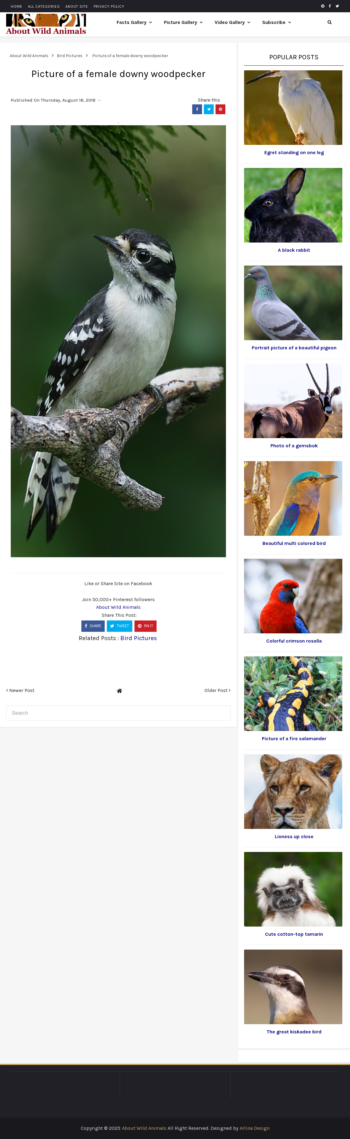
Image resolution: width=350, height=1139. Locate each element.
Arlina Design (255, 1128)
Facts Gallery (131, 22)
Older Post (217, 690)
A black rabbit (294, 250)
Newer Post (20, 690)
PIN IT (145, 626)
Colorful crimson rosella (294, 641)
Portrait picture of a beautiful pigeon (294, 348)
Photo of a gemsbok (294, 446)
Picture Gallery (180, 22)
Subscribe (274, 22)
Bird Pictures (138, 638)
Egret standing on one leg (294, 152)
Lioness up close (294, 836)
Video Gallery (230, 22)
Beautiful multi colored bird (294, 543)
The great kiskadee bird (293, 1032)
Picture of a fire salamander (294, 738)
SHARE (93, 626)
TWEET (119, 626)
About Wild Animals (118, 607)
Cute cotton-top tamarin (294, 934)
